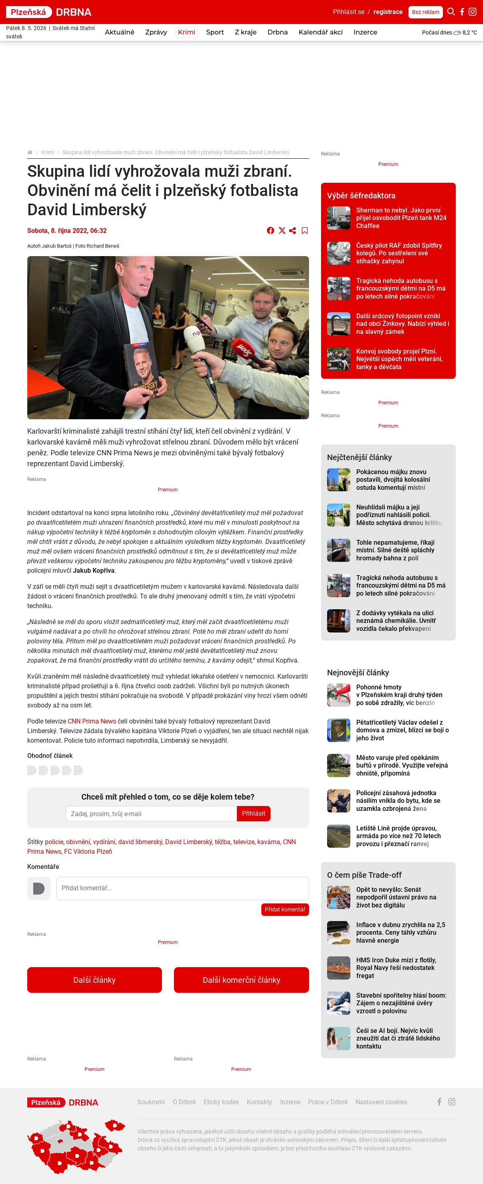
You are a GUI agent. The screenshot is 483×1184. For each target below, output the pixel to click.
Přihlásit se (348, 12)
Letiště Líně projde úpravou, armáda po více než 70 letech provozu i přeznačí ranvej (398, 836)
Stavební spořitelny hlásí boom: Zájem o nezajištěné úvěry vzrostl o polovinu (401, 1003)
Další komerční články (241, 980)
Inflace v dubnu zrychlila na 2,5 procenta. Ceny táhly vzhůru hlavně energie (400, 932)
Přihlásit (253, 813)
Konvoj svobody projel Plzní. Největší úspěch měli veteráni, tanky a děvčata (399, 359)
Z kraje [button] (246, 32)
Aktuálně (120, 32)
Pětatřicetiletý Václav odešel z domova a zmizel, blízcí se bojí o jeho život (402, 730)
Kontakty (259, 1102)
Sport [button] (215, 32)
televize (244, 842)
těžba (222, 842)
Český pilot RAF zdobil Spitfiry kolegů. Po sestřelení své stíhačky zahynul (399, 253)
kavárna (268, 842)
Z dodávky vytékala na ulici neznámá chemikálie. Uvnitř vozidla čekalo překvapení (396, 620)
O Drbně (184, 1102)
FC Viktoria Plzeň (88, 851)
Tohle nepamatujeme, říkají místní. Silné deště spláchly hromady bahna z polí (395, 550)
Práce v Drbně (328, 1102)
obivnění (78, 842)
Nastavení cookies (381, 1102)
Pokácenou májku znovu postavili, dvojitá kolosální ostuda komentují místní (393, 479)
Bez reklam (425, 12)
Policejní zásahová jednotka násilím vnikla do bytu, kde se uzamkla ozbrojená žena (398, 800)
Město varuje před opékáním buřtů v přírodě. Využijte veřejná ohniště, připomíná (402, 765)
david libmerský (140, 842)
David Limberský (188, 842)
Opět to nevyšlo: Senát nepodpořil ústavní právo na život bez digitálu (396, 897)
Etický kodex (221, 1102)
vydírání (104, 842)
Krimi (187, 32)
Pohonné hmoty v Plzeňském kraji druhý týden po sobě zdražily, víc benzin (399, 695)
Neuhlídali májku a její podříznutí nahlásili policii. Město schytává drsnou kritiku (399, 515)
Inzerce (365, 32)
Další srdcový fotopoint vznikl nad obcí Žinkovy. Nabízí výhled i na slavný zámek (402, 323)
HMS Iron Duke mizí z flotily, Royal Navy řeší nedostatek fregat (396, 968)
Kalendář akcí (321, 32)
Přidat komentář (285, 909)
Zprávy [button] (156, 32)
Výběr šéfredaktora (361, 195)
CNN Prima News (92, 721)
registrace (388, 12)
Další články (94, 980)
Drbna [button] (277, 32)
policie (54, 842)
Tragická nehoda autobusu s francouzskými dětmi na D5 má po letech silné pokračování (401, 288)
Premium (168, 490)
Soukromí (151, 1102)
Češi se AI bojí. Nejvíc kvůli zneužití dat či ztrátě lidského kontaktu (398, 1038)
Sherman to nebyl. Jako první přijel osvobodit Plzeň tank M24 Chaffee (401, 218)
